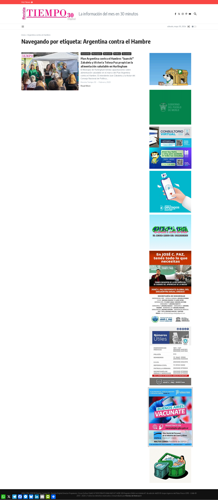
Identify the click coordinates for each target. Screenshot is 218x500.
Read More (86, 86)
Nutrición (108, 54)
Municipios (96, 54)
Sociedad (126, 54)
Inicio (23, 35)
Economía (86, 54)
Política (117, 54)
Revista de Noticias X (133, 496)
